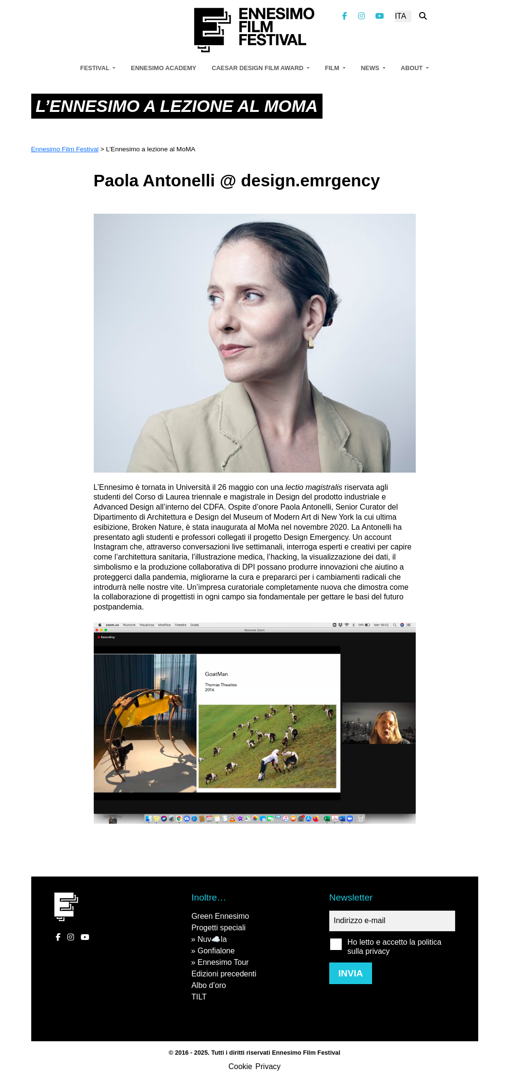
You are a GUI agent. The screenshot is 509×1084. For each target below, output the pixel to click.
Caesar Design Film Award (258, 68)
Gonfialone (216, 951)
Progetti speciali (218, 928)
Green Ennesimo (220, 916)
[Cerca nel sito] (423, 16)
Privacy (267, 1066)
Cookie (240, 1066)
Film (333, 68)
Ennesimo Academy (163, 68)
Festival (95, 68)
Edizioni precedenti (223, 974)
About (412, 68)
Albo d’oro (208, 985)
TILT (199, 997)
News (371, 68)
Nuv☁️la (212, 939)
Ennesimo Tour (223, 962)
